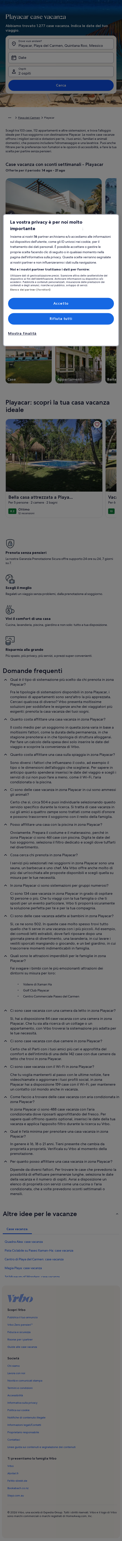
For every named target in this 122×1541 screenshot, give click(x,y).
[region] (61, 280)
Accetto (61, 303)
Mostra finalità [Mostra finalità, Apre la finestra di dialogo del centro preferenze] (22, 333)
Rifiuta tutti (61, 318)
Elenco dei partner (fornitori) (30, 289)
